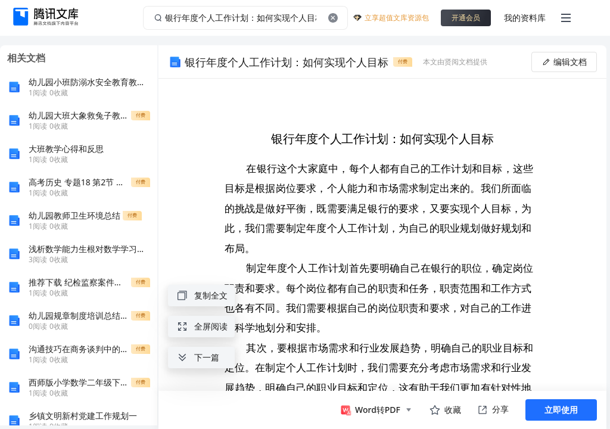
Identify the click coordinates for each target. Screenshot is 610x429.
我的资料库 (525, 17)
